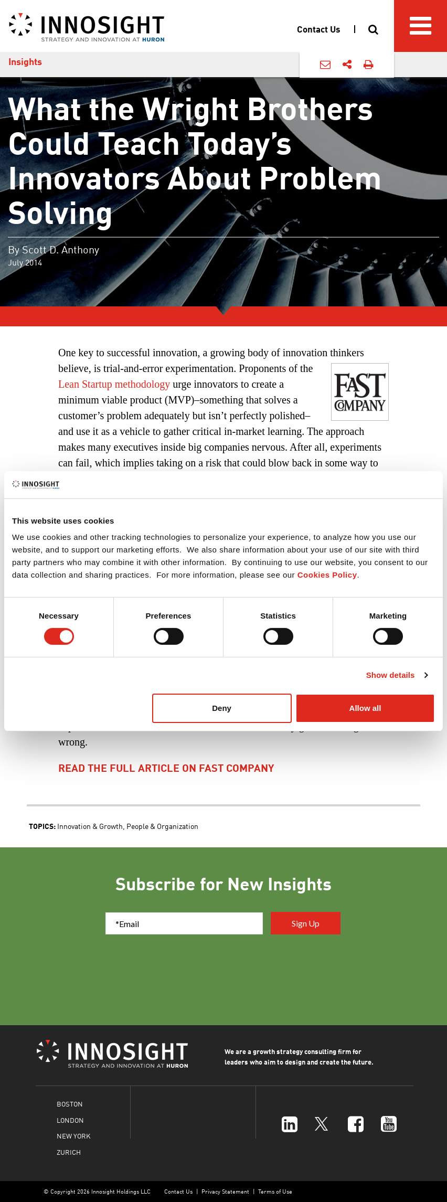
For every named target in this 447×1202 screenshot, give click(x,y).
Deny (221, 708)
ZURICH (69, 1152)
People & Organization (162, 826)
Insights (25, 61)
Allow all (365, 708)
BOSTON (70, 1104)
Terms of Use (275, 1191)
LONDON (70, 1120)
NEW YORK (73, 1136)
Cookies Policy (327, 574)
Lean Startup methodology (114, 384)
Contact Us (178, 1191)
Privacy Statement (225, 1191)
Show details (390, 675)
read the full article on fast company (166, 767)
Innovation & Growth (90, 826)
